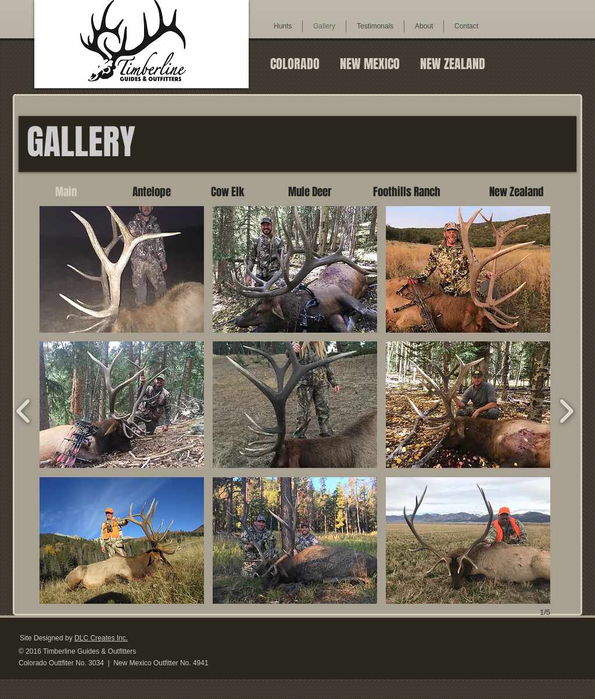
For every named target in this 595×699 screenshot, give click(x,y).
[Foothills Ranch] (406, 191)
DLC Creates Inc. (101, 638)
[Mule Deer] (310, 191)
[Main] (66, 191)
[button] (122, 269)
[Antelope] (152, 191)
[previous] (23, 409)
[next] (566, 409)
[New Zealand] (516, 191)
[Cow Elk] (227, 191)
